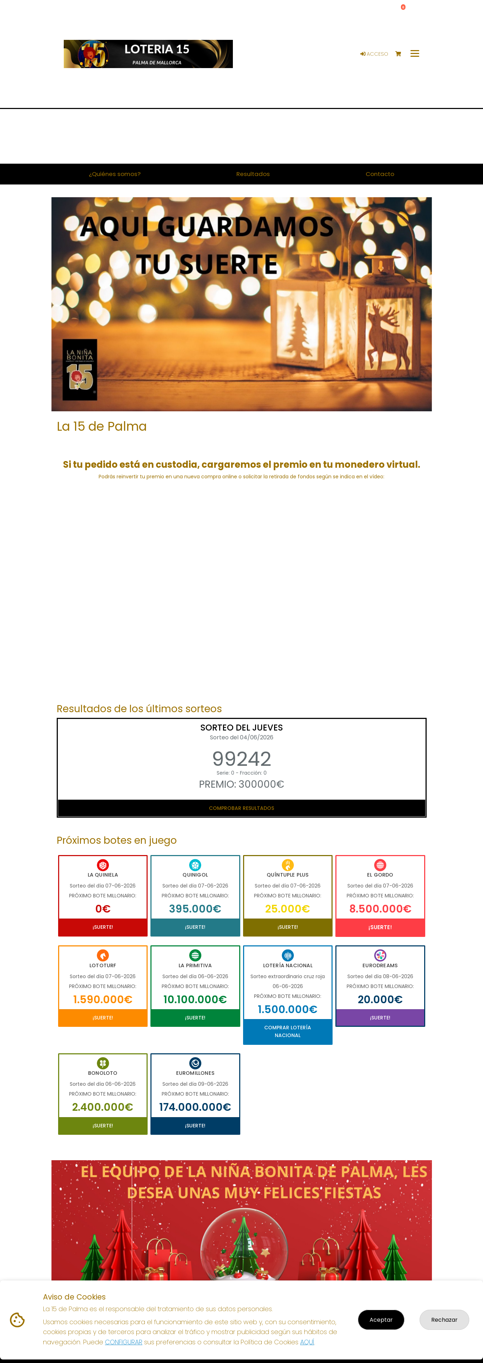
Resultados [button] (253, 174)
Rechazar (444, 1320)
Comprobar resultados (241, 808)
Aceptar (381, 1320)
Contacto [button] (380, 174)
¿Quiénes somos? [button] (115, 174)
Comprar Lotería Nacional (287, 1031)
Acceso (374, 53)
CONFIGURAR (123, 1342)
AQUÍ (307, 1342)
